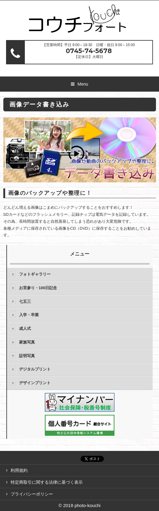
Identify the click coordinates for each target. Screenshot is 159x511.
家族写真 (27, 342)
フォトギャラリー (35, 274)
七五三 (25, 301)
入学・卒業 (29, 315)
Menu (83, 84)
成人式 (25, 328)
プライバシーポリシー (32, 494)
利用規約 (19, 470)
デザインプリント (35, 383)
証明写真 (27, 356)
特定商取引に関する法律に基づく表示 (47, 482)
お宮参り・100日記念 (38, 288)
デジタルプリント (35, 369)
